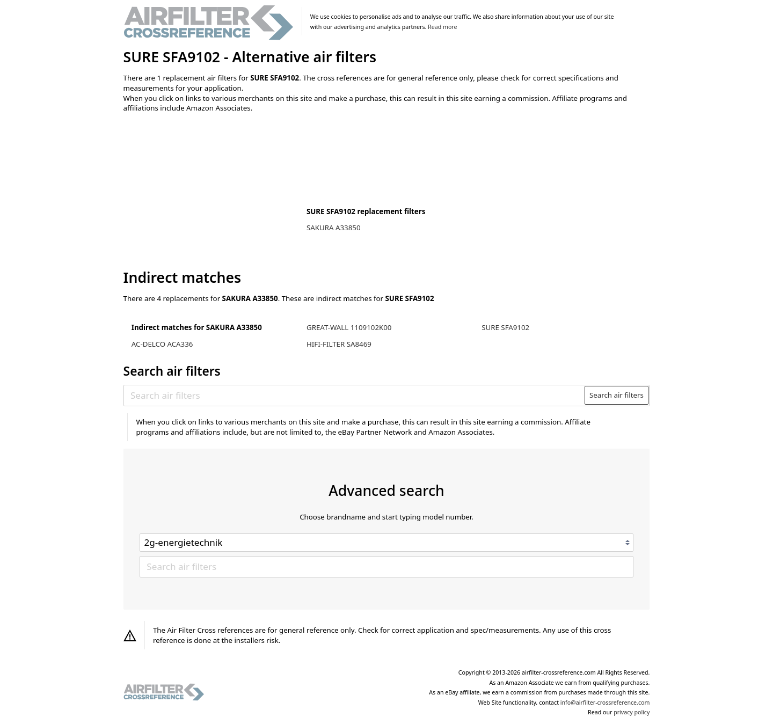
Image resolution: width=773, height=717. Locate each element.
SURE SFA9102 (505, 327)
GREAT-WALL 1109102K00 (349, 327)
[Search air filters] (355, 395)
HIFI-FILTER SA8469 (339, 344)
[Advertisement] (212, 192)
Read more (442, 27)
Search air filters (616, 395)
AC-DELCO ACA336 (162, 344)
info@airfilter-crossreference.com (605, 702)
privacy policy (632, 712)
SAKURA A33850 (334, 227)
